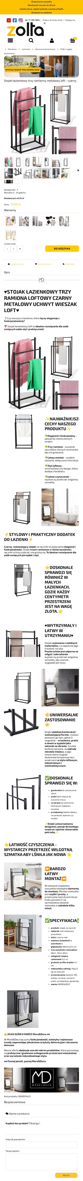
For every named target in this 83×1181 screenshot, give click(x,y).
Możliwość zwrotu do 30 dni (41, 5)
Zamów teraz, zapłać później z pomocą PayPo (41, 9)
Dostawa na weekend (41, 12)
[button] (78, 170)
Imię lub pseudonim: (15, 1139)
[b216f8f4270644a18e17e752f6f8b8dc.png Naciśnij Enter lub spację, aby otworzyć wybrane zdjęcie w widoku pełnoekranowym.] (41, 119)
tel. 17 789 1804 (32, 20)
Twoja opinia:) (12, 1151)
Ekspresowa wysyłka (41, 1)
